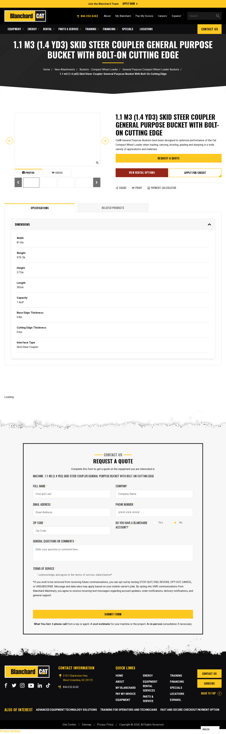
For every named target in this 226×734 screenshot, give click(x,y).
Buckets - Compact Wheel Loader (99, 69)
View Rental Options (141, 174)
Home (46, 69)
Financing (177, 682)
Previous (9, 140)
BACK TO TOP (211, 694)
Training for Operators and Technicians (128, 710)
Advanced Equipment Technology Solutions (66, 710)
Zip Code (39, 523)
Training (176, 676)
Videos (57, 172)
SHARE (121, 188)
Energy (148, 676)
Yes (158, 523)
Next (105, 140)
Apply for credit (195, 174)
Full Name (40, 486)
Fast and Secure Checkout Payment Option (189, 710)
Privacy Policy (105, 725)
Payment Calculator (161, 188)
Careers (162, 15)
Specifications (40, 209)
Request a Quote (169, 160)
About (107, 15)
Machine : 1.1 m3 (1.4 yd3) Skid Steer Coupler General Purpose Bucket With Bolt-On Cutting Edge (93, 476)
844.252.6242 (87, 15)
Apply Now (129, 3)
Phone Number (125, 505)
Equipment (123, 700)
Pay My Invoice (144, 15)
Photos (28, 172)
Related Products (113, 208)
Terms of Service (44, 569)
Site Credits (69, 725)
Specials (176, 688)
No (178, 523)
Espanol (176, 15)
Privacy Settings (10, 732)
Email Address (42, 505)
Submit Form (113, 615)
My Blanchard (123, 15)
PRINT (137, 188)
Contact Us (209, 28)
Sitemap (86, 725)
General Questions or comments (54, 541)
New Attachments (65, 69)
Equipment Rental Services (150, 687)
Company (122, 486)
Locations (177, 694)
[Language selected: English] (210, 730)
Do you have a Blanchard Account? (131, 525)
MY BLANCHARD (126, 688)
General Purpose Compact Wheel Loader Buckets (151, 69)
